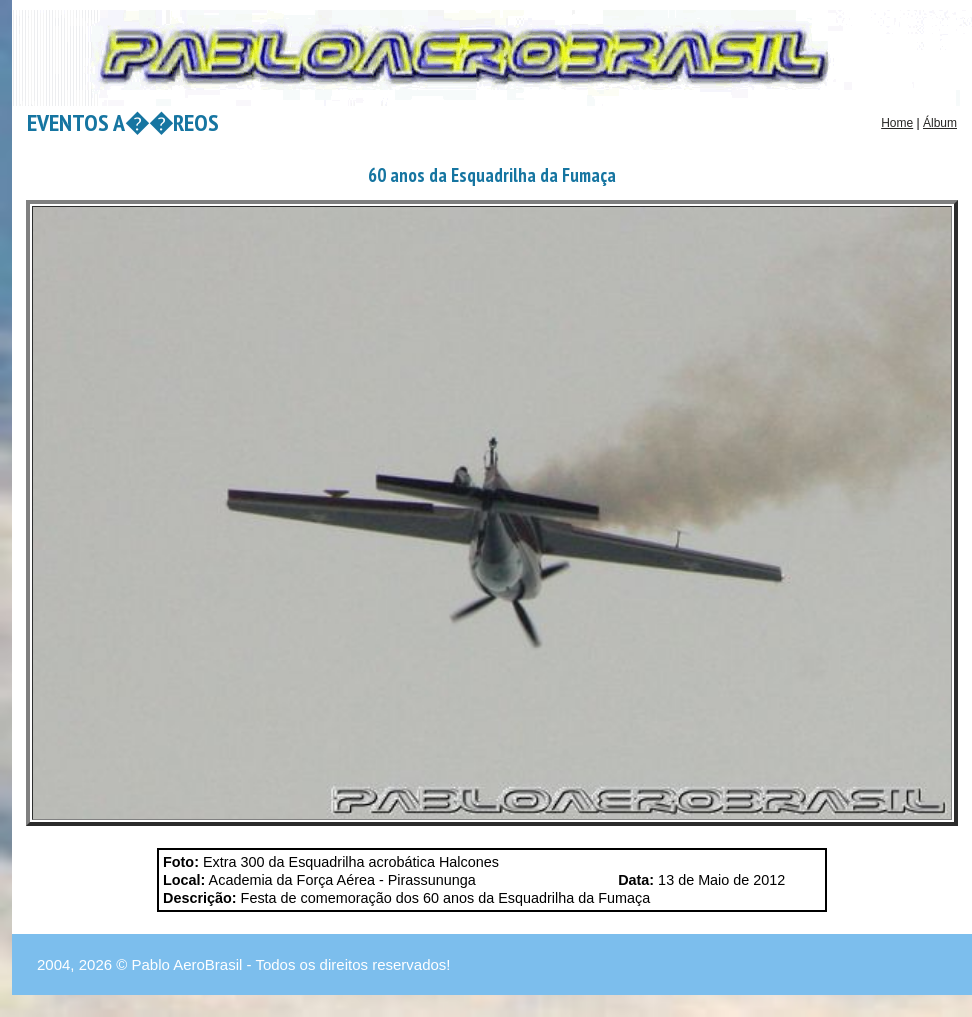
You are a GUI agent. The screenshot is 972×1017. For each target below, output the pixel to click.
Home (897, 123)
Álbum (940, 123)
